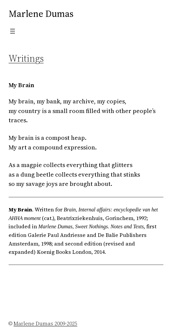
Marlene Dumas (41, 13)
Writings (26, 58)
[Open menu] (13, 31)
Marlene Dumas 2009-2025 (45, 323)
